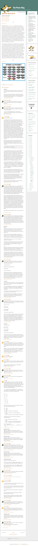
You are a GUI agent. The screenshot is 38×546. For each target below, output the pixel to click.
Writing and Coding (31, 66)
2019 (30, 145)
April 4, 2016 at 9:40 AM (7, 504)
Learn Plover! (30, 23)
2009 (30, 188)
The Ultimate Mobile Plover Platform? (32, 180)
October (31, 158)
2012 (30, 153)
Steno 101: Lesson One (5, 17)
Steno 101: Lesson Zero (5, 16)
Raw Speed (31, 168)
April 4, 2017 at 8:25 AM (7, 519)
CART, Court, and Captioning (30, 75)
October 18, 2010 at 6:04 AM (8, 373)
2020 (30, 144)
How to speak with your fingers (31, 124)
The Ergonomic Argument (32, 68)
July (30, 162)
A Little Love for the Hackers (31, 175)
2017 (30, 147)
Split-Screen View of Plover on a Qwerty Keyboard (32, 92)
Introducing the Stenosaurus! (30, 119)
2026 (30, 136)
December (31, 157)
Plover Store (30, 20)
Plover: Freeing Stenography (30, 85)
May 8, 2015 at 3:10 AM (7, 478)
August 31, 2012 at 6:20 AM (8, 468)
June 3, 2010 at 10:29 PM (7, 114)
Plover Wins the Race (31, 96)
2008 (30, 189)
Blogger (27, 544)
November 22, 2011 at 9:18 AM (8, 449)
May (30, 183)
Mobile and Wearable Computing (31, 71)
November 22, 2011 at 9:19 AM (8, 457)
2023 (30, 140)
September (31, 159)
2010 (30, 156)
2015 (30, 150)
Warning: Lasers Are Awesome (31, 127)
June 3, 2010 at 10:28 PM (7, 104)
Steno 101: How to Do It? (32, 114)
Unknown (5, 341)
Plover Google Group (32, 35)
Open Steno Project (31, 16)
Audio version (8, 23)
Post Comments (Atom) (15, 538)
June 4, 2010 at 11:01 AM (7, 224)
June (30, 163)
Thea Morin (20, 544)
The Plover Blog (19, 7)
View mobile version (13, 534)
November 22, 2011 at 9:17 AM (8, 441)
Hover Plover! (30, 128)
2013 (30, 152)
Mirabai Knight (6, 100)
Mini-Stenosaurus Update (32, 122)
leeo (4, 380)
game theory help (7, 475)
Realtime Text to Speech (31, 94)
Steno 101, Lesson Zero (31, 116)
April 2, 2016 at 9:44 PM (7, 498)
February (31, 187)
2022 (30, 141)
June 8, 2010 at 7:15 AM (7, 357)
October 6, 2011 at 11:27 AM (8, 427)
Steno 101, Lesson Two (31, 121)
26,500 (17, 276)
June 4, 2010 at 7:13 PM (7, 321)
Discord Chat (30, 39)
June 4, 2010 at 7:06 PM (7, 297)
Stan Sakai (5, 116)
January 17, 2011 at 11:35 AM (8, 378)
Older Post (23, 532)
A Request (31, 164)
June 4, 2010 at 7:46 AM (7, 212)
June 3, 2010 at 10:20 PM (7, 98)
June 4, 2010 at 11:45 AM (7, 279)
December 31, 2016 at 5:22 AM (8, 512)
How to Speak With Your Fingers (31, 64)
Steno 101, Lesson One (31, 117)
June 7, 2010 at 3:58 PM (7, 353)
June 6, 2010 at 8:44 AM (7, 339)
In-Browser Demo (31, 27)
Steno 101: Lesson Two (5, 18)
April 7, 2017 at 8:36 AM (7, 525)
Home (13, 532)
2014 (30, 151)
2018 (30, 146)
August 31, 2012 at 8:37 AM (8, 473)
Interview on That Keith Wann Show (31, 99)
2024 (30, 139)
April (30, 184)
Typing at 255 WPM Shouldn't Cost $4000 (31, 82)
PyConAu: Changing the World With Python (31, 87)
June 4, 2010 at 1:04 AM (7, 182)
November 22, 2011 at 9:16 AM (8, 434)
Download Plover (31, 13)
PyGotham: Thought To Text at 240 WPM (31, 90)
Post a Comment (5, 527)
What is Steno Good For (10, 25)
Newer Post (4, 532)
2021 (30, 142)
